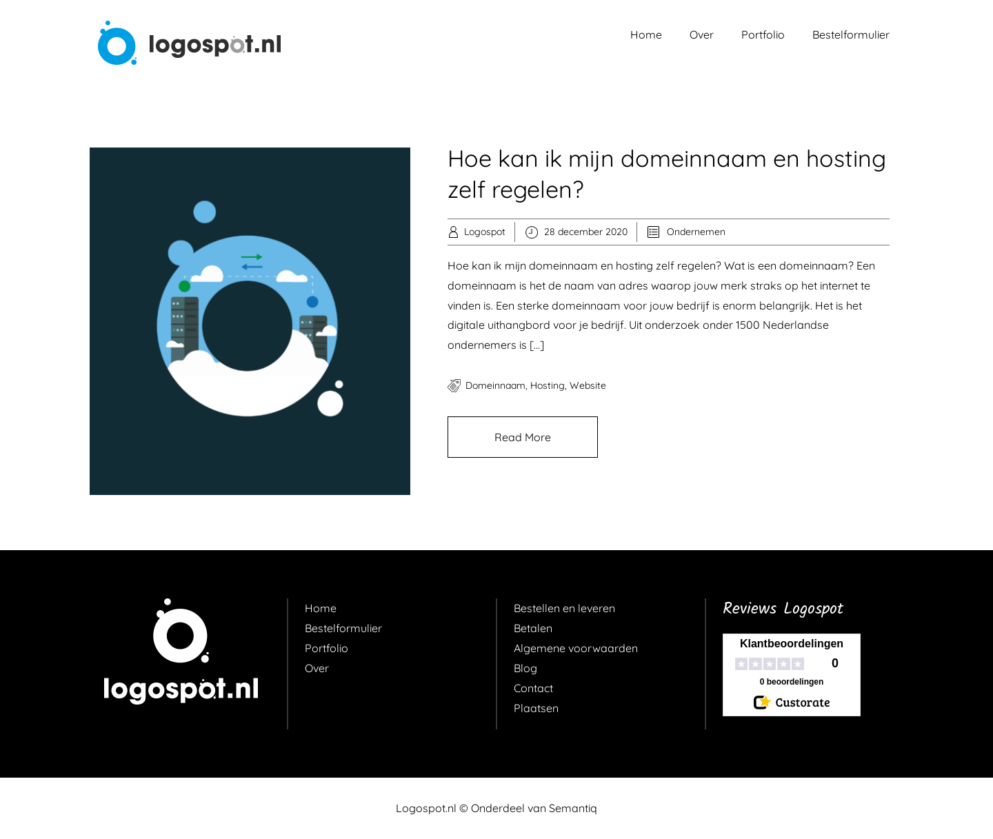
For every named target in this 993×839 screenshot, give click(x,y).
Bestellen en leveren (564, 608)
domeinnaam (495, 385)
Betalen (533, 628)
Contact (533, 688)
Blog (525, 668)
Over (702, 34)
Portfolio (763, 34)
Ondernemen (696, 231)
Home (646, 34)
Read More (522, 437)
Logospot (484, 231)
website (588, 385)
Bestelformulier (851, 34)
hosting (547, 385)
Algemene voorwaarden (576, 648)
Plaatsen (536, 708)
